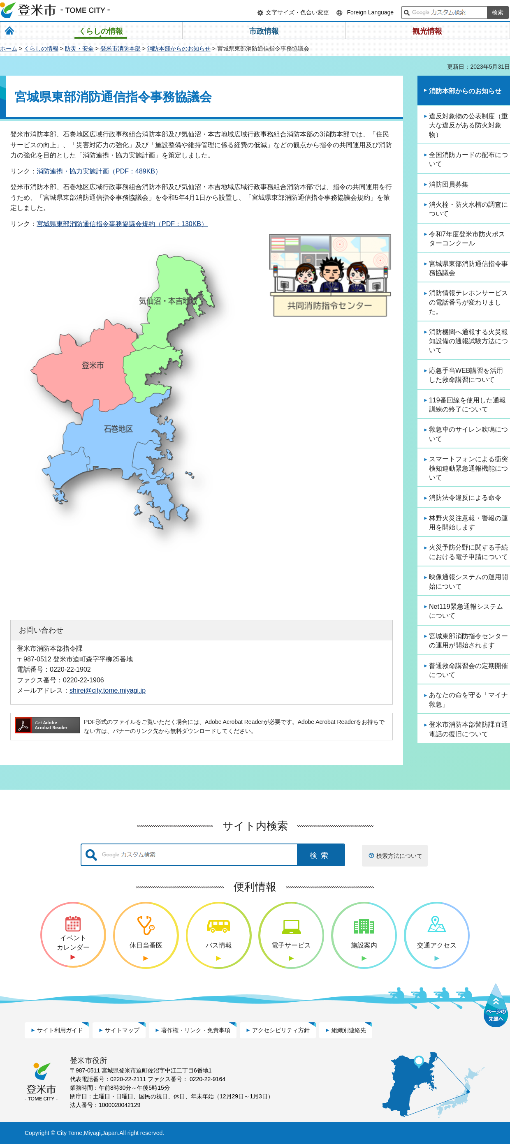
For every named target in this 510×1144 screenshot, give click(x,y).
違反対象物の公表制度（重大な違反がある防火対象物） (468, 125)
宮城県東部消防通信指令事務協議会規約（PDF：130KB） (122, 223)
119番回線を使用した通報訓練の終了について (467, 405)
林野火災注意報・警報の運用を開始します (468, 523)
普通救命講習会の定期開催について (468, 670)
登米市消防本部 (120, 48)
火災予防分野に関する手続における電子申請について (468, 552)
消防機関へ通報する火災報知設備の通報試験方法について (468, 341)
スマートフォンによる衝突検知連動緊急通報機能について (468, 468)
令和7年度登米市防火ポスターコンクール (467, 239)
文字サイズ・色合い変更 (297, 12)
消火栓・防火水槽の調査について (468, 209)
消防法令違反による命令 (465, 497)
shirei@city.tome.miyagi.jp (108, 690)
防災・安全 (79, 48)
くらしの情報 (41, 48)
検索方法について (399, 856)
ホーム (8, 48)
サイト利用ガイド (60, 1030)
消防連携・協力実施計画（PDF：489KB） (99, 171)
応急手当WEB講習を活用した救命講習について (466, 375)
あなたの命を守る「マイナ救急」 (468, 699)
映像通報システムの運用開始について (468, 581)
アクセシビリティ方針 (281, 1030)
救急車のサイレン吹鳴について (468, 434)
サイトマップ (122, 1030)
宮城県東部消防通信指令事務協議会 (468, 268)
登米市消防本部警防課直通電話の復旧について (468, 729)
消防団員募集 (448, 184)
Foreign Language (370, 12)
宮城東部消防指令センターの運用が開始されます (468, 641)
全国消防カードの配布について (468, 159)
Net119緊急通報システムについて (466, 611)
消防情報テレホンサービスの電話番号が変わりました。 (468, 302)
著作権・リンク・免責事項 (195, 1030)
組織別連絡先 (349, 1030)
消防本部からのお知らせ (179, 48)
